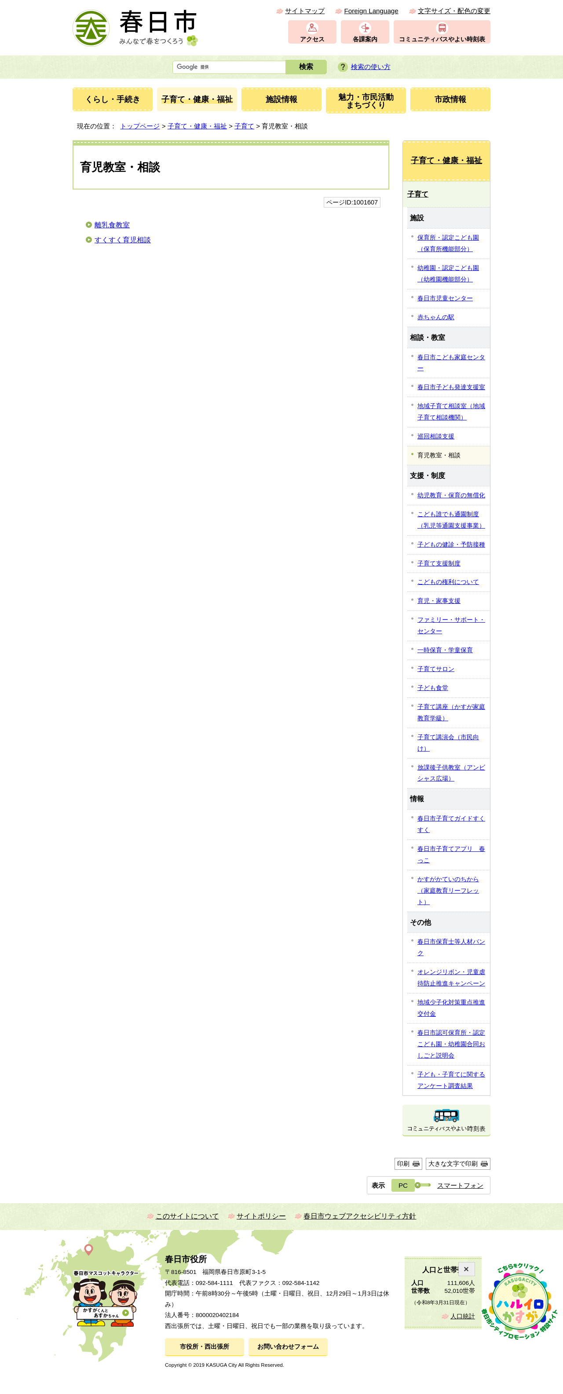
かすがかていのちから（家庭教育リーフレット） (448, 890)
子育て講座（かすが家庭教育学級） (451, 712)
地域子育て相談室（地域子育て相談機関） (451, 411)
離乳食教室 (112, 225)
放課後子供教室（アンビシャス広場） (451, 773)
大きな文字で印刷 (453, 1163)
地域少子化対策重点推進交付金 (451, 1008)
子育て (244, 126)
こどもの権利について (448, 581)
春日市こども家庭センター (451, 363)
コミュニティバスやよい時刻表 (442, 39)
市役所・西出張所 (204, 1346)
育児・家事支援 (439, 600)
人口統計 (462, 1316)
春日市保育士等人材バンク (451, 947)
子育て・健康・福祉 (197, 126)
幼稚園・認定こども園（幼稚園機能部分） (448, 273)
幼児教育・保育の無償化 (451, 495)
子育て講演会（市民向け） (448, 742)
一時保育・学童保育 (445, 649)
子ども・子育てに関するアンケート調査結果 (451, 1080)
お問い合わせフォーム (288, 1346)
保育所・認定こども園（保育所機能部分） (448, 243)
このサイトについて (187, 1216)
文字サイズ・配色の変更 (454, 11)
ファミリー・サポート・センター (451, 625)
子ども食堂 (432, 687)
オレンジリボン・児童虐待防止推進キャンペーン (451, 977)
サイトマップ (305, 11)
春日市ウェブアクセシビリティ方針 (359, 1216)
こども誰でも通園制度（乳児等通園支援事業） (451, 520)
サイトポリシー (261, 1216)
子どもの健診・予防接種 (451, 544)
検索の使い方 (371, 66)
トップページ (140, 126)
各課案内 (365, 39)
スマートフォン (460, 1185)
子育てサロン (435, 668)
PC (403, 1185)
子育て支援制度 (439, 563)
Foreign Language (371, 11)
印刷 (403, 1163)
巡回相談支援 (435, 436)
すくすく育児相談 (123, 240)
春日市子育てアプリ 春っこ (451, 854)
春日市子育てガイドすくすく (451, 824)
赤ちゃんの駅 (435, 317)
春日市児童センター (445, 298)
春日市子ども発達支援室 (451, 386)
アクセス (312, 39)
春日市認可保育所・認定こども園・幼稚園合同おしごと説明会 (451, 1044)
